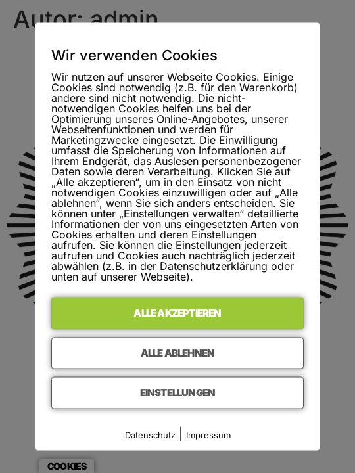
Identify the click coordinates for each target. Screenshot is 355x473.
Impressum (208, 434)
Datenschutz (150, 434)
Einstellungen (178, 392)
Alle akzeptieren (177, 313)
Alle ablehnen (178, 352)
